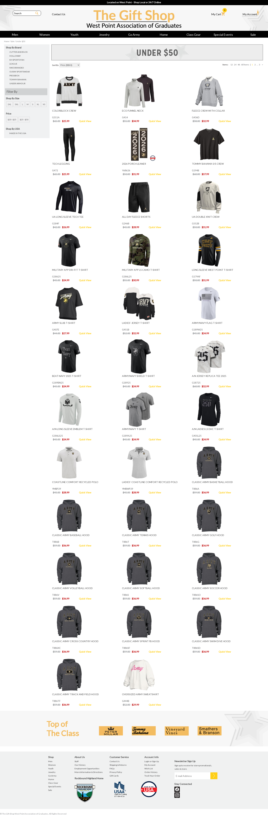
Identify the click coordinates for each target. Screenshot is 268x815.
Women (44, 34)
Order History (150, 772)
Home (164, 34)
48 (239, 64)
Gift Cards (114, 775)
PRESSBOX (14, 75)
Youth (74, 34)
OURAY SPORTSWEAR (19, 71)
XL (38, 104)
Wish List (148, 768)
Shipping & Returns (118, 765)
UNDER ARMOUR (17, 83)
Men (15, 34)
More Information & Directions (89, 772)
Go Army (134, 34)
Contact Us (58, 14)
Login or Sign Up (151, 761)
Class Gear (193, 34)
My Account (251, 13)
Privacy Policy (116, 772)
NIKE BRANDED (16, 67)
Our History (80, 765)
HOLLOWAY (15, 56)
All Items (245, 64)
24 (235, 64)
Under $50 (20, 41)
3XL (16, 104)
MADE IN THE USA (17, 133)
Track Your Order (152, 775)
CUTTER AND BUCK (18, 52)
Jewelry (104, 34)
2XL (9, 104)
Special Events (223, 34)
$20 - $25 (12, 119)
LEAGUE (13, 63)
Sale (253, 34)
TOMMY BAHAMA (17, 79)
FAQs (112, 768)
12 (231, 64)
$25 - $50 (24, 119)
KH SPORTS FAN (16, 60)
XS (44, 104)
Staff (77, 761)
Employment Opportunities (87, 768)
